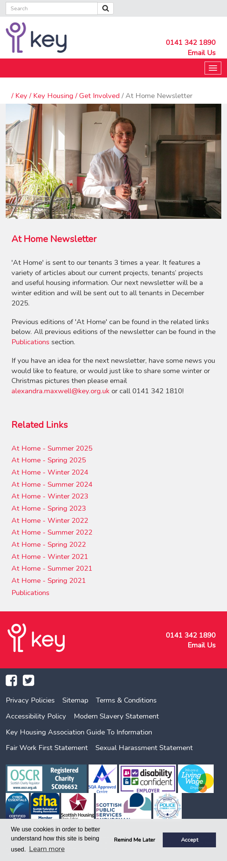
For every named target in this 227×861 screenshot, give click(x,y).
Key (21, 96)
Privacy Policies (30, 700)
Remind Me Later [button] (134, 840)
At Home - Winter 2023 (49, 496)
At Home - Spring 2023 (48, 508)
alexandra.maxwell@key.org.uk (60, 391)
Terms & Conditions (126, 700)
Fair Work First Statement (47, 748)
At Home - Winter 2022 (49, 520)
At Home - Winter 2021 (49, 557)
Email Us (201, 53)
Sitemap (75, 700)
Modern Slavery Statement (116, 716)
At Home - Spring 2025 (48, 460)
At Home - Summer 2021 (51, 568)
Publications (30, 342)
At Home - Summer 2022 (51, 532)
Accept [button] (189, 840)
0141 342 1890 (191, 42)
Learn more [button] (47, 849)
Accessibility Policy (36, 716)
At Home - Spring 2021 (48, 581)
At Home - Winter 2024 (49, 472)
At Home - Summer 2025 (51, 448)
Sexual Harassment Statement (144, 748)
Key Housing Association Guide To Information (79, 732)
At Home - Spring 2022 (48, 544)
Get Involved (99, 96)
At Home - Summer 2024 (51, 484)
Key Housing (53, 96)
